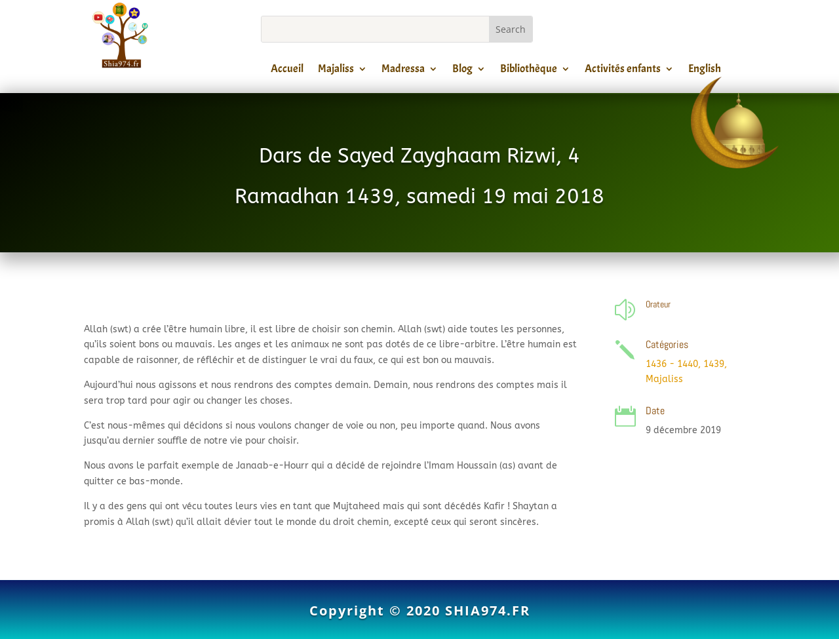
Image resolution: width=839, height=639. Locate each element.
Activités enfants (623, 70)
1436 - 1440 (672, 364)
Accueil (287, 70)
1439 (713, 364)
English (704, 70)
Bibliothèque (528, 70)
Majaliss (336, 70)
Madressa (403, 70)
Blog (462, 70)
